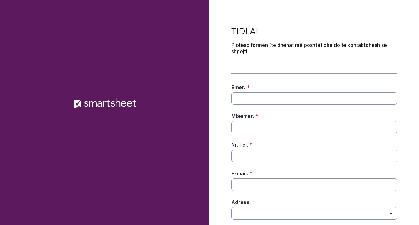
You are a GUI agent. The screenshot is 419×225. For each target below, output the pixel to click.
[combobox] (314, 213)
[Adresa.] (309, 213)
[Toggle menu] (391, 213)
